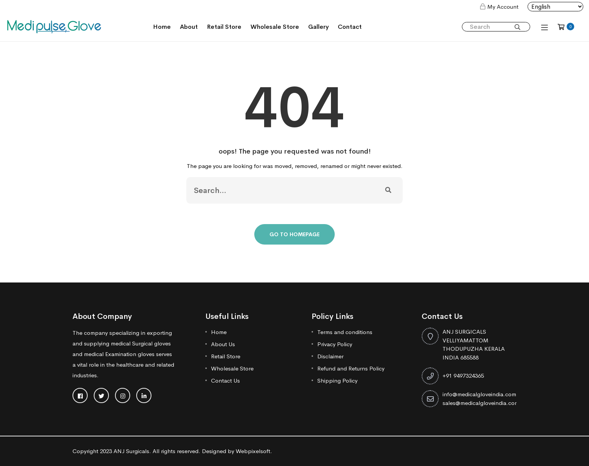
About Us (223, 344)
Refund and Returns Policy (350, 368)
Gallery (318, 27)
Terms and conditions (344, 332)
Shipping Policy (337, 380)
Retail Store (224, 27)
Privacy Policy (334, 344)
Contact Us (225, 380)
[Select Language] (555, 6)
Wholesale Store (274, 27)
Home (162, 27)
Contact (350, 27)
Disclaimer (330, 356)
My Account (502, 6)
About (189, 27)
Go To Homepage (294, 234)
